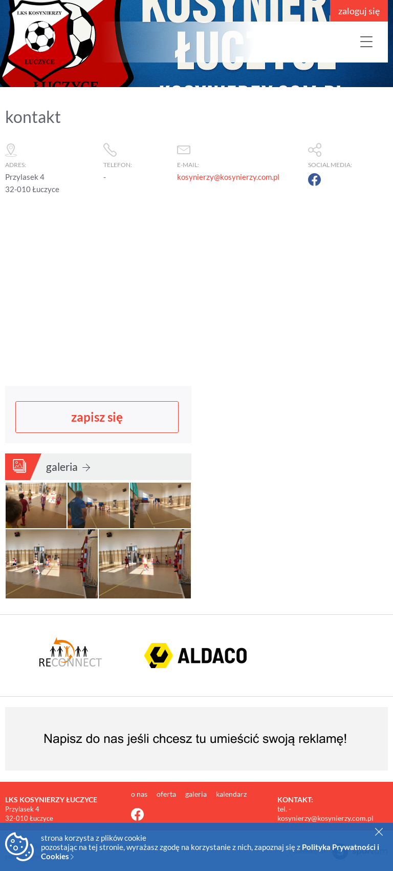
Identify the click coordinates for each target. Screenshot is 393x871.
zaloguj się (359, 10)
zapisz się (97, 415)
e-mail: (237, 153)
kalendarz (231, 793)
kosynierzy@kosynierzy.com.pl (228, 176)
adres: (49, 153)
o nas (140, 793)
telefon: (135, 153)
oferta (167, 793)
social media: (348, 153)
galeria (68, 465)
